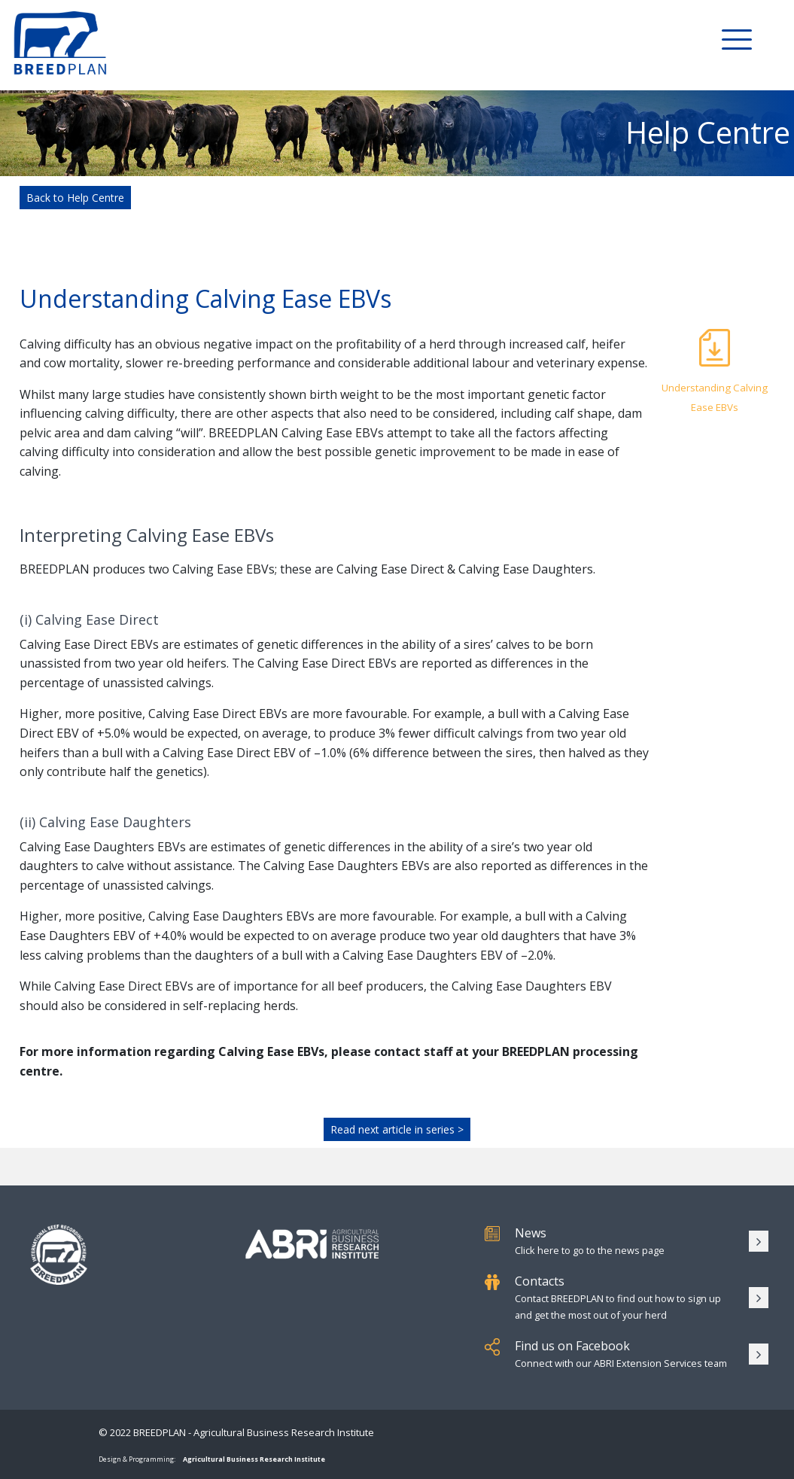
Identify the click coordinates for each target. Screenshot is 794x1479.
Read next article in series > (397, 1129)
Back (75, 197)
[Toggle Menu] (737, 38)
